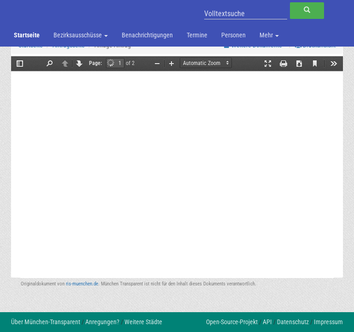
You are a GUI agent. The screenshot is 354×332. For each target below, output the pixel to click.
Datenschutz (293, 322)
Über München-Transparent (45, 322)
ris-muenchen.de (82, 284)
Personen (233, 35)
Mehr (269, 35)
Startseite (27, 35)
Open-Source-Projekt (232, 322)
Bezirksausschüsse (80, 35)
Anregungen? (102, 322)
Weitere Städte (143, 322)
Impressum (328, 322)
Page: (95, 63)
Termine (197, 35)
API (267, 322)
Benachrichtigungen (147, 35)
